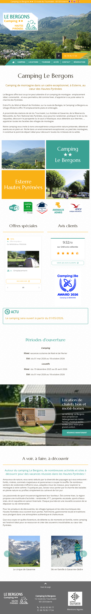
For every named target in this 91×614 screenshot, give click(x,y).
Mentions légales (75, 609)
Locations (33, 62)
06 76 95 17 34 (70, 56)
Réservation (79, 62)
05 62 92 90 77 (45, 607)
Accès (56, 62)
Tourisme (46, 62)
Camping (21, 62)
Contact (66, 62)
